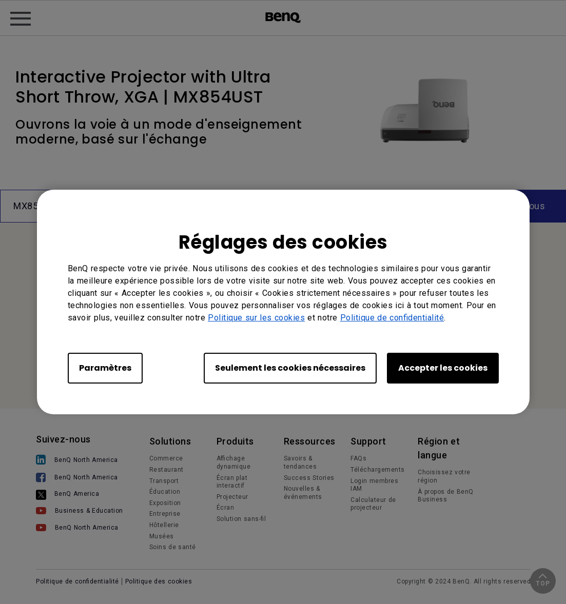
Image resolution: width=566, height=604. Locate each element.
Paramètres (105, 368)
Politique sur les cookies (256, 318)
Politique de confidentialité (392, 318)
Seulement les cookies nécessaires (290, 368)
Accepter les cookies (442, 368)
